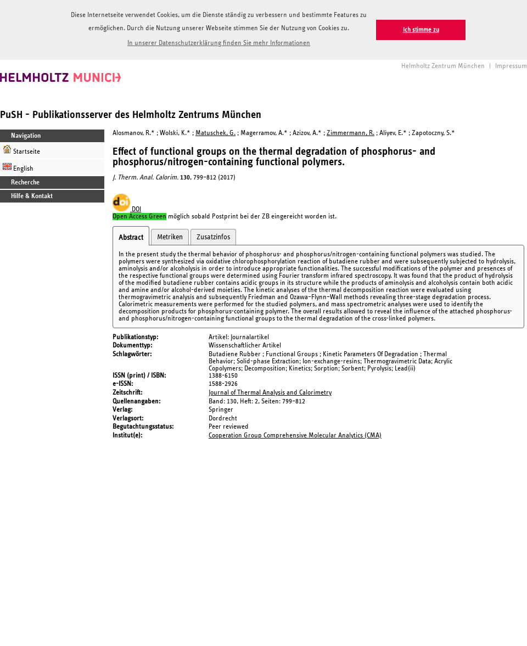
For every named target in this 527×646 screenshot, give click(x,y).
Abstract (131, 237)
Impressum (511, 66)
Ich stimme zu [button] (421, 30)
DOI (127, 209)
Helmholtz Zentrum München (443, 66)
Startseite (21, 150)
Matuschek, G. (215, 133)
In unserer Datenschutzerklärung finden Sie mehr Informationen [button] (218, 43)
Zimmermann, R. (350, 133)
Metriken (170, 237)
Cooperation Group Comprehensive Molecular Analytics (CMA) (295, 435)
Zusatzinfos (213, 237)
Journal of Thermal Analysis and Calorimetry (270, 392)
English (18, 167)
